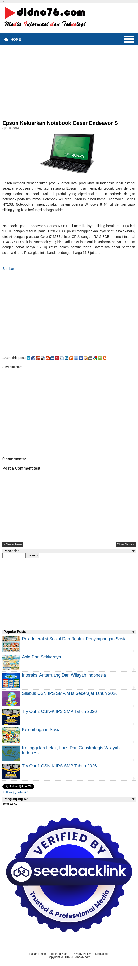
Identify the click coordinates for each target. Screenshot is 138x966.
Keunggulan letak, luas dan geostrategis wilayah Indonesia (71, 750)
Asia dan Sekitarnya (41, 657)
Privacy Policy (82, 953)
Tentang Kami (59, 953)
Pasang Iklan (37, 953)
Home (16, 39)
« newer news (13, 544)
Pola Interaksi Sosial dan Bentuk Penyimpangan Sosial (74, 638)
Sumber (8, 269)
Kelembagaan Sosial (41, 729)
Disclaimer (102, 953)
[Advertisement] (69, 84)
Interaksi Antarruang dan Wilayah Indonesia (64, 675)
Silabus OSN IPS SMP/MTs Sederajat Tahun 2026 (70, 693)
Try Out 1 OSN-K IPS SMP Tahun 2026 (59, 766)
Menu (129, 39)
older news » (125, 544)
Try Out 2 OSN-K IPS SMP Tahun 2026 (59, 711)
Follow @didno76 (15, 792)
